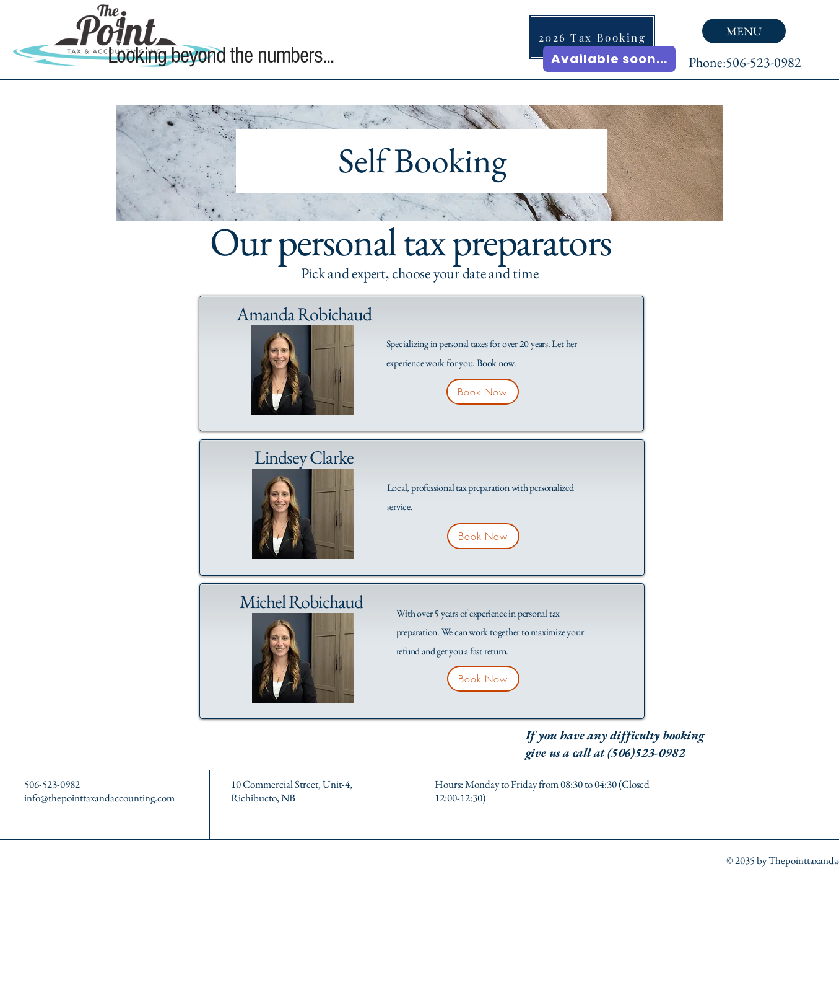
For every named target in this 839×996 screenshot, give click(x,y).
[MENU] (744, 31)
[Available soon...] (609, 59)
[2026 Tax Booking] (592, 36)
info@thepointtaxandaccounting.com (99, 797)
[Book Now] (482, 392)
